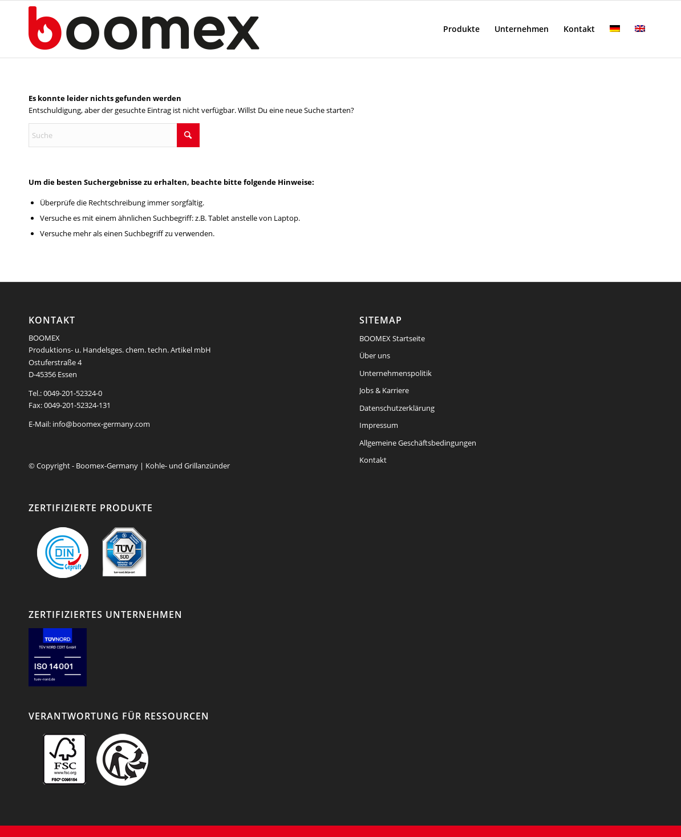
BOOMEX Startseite (392, 338)
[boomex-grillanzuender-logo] (171, 29)
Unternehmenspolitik (395, 373)
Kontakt (373, 460)
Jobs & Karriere (384, 390)
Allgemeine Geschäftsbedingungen (417, 443)
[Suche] (114, 135)
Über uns (374, 355)
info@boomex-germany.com (101, 424)
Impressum (378, 425)
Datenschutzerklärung (397, 408)
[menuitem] (461, 29)
